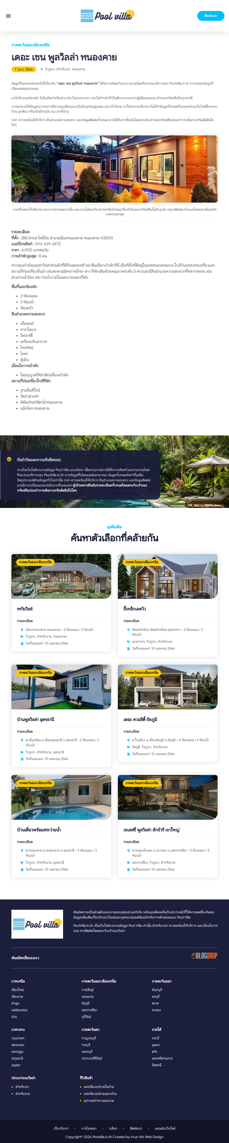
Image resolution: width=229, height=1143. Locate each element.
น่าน (14, 1017)
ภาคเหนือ (18, 981)
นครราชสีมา (140, 862)
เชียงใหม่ (17, 990)
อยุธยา (16, 1065)
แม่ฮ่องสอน (19, 1010)
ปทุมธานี (17, 1058)
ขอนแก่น (87, 996)
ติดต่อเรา (136, 1128)
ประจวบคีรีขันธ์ (92, 1058)
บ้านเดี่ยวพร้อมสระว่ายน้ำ (39, 830)
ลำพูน (15, 1003)
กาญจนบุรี (89, 1038)
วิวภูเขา (50, 69)
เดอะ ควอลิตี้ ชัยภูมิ (140, 719)
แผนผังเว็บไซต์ (165, 1128)
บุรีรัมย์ (86, 1017)
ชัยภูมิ (136, 747)
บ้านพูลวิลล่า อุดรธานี (35, 719)
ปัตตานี (156, 1065)
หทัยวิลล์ (24, 609)
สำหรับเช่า (63, 69)
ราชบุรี (86, 1045)
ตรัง (154, 1051)
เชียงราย (17, 996)
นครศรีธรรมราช (162, 1058)
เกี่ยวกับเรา (61, 1128)
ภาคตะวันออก (162, 981)
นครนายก (17, 1045)
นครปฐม (17, 1051)
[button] (8, 15)
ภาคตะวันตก (91, 1029)
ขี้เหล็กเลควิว (134, 609)
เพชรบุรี (87, 1051)
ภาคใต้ (156, 1029)
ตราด (155, 1003)
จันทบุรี (157, 990)
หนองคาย (78, 69)
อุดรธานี (58, 752)
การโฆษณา (88, 1128)
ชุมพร (156, 1045)
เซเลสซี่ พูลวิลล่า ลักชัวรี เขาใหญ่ (151, 830)
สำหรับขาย (44, 636)
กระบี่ (155, 1038)
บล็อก (113, 1128)
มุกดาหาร (138, 641)
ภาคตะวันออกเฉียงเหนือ (30, 45)
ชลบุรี (155, 996)
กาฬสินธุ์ (87, 990)
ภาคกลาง (18, 1029)
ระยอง (156, 1010)
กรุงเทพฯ (17, 1038)
